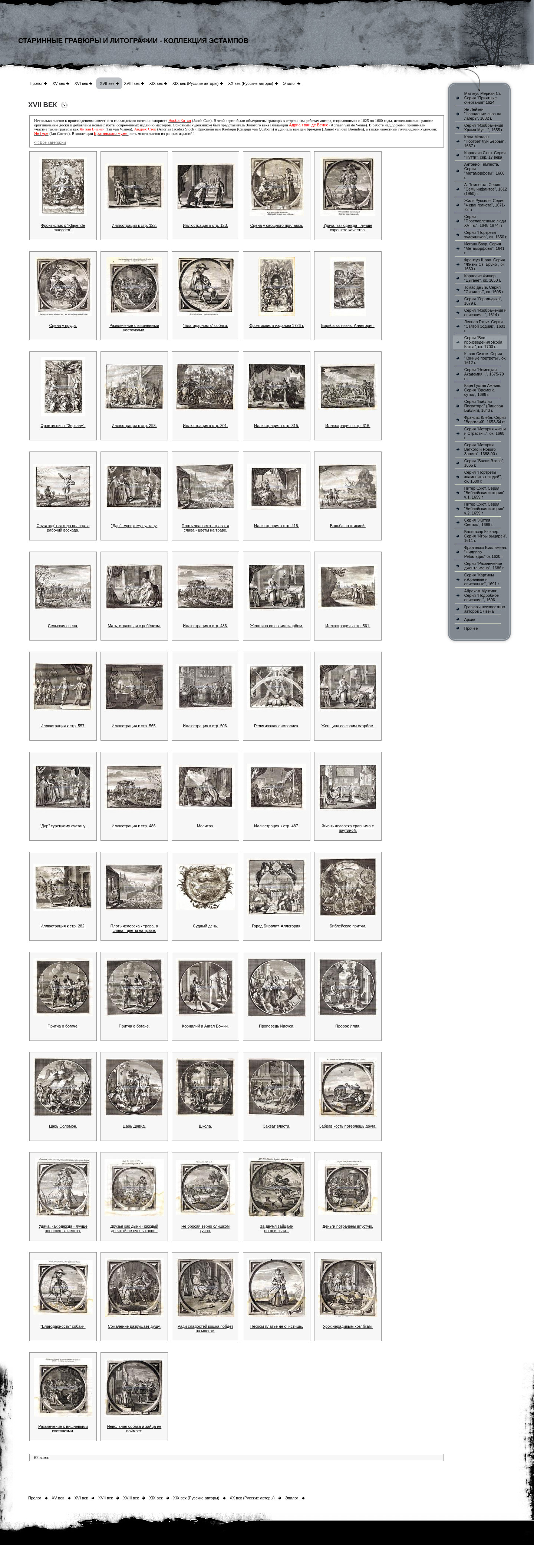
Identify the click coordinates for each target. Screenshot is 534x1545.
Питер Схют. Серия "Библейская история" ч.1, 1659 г (484, 492)
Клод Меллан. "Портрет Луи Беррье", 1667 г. (485, 141)
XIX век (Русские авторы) (195, 83)
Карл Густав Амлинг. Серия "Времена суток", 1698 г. (482, 390)
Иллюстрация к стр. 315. (276, 425)
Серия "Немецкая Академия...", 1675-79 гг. (484, 374)
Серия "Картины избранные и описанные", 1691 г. (482, 579)
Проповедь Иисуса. (276, 1026)
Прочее (471, 628)
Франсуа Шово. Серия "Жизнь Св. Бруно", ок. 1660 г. (484, 264)
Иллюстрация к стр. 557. (62, 726)
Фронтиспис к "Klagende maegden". (63, 227)
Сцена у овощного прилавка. (276, 225)
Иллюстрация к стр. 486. (205, 625)
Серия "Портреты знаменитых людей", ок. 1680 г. (483, 476)
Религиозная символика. (276, 726)
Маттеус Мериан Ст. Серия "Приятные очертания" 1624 (482, 98)
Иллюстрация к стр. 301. (205, 425)
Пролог (36, 83)
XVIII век (131, 83)
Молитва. (205, 826)
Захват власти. (276, 1126)
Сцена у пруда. (63, 325)
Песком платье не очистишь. (276, 1326)
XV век (58, 83)
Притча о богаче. (63, 1026)
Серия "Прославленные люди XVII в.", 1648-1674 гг (485, 221)
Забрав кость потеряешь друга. (348, 1126)
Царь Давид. (134, 1126)
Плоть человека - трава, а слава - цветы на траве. (205, 527)
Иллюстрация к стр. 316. (347, 425)
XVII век (107, 83)
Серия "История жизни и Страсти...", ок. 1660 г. (485, 433)
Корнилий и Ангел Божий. (205, 1026)
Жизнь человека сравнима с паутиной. (348, 828)
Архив (469, 619)
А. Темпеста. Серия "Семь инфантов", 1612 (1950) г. (485, 189)
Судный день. (205, 926)
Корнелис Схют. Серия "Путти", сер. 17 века (485, 154)
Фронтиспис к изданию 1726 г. (276, 325)
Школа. (205, 1126)
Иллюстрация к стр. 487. (276, 826)
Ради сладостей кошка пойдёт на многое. (205, 1328)
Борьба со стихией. (348, 525)
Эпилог (289, 83)
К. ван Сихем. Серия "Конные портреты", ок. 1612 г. (485, 358)
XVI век (81, 83)
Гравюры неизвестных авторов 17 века (484, 609)
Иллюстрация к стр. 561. (347, 625)
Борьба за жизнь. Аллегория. (348, 325)
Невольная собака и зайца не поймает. (134, 1428)
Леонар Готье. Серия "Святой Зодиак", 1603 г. (484, 326)
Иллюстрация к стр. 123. (205, 225)
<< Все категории (50, 142)
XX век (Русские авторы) (250, 83)
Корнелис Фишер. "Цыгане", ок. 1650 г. (482, 278)
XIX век (155, 83)
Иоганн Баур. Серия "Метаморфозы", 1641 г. (484, 248)
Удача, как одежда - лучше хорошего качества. (347, 227)
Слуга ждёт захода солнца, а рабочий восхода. (63, 527)
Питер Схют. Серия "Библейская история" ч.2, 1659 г (484, 508)
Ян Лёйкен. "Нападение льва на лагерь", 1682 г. (482, 113)
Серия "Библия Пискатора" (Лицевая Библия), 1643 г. (483, 406)
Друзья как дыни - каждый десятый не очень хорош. (134, 1228)
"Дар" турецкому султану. (134, 525)
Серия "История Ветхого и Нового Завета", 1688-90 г (481, 449)
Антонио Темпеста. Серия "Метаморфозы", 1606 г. (484, 171)
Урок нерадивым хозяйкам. (348, 1326)
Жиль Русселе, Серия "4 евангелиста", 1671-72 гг (484, 205)
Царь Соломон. (63, 1126)
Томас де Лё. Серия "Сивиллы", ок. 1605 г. (484, 289)
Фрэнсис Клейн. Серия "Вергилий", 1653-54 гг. (485, 419)
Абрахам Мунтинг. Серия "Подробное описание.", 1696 (481, 595)
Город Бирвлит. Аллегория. (276, 926)
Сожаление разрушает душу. (134, 1326)
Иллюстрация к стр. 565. (134, 726)
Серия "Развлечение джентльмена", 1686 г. (484, 565)
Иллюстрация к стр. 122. (134, 225)
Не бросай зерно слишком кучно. (205, 1228)
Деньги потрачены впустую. (348, 1226)
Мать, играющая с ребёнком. (134, 625)
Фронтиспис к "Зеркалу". (63, 425)
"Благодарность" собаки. (205, 325)
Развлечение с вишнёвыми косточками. (134, 327)
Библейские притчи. (348, 926)
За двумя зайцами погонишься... (276, 1228)
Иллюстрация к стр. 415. (276, 525)
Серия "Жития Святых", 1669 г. (479, 522)
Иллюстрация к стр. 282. (62, 926)
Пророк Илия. (347, 1026)
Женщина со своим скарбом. (276, 625)
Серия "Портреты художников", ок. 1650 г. (485, 234)
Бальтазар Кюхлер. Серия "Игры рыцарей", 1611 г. (485, 536)
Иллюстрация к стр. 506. (205, 726)
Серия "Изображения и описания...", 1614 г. (485, 312)
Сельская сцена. (63, 625)
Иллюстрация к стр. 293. (134, 425)
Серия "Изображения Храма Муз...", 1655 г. (483, 127)
